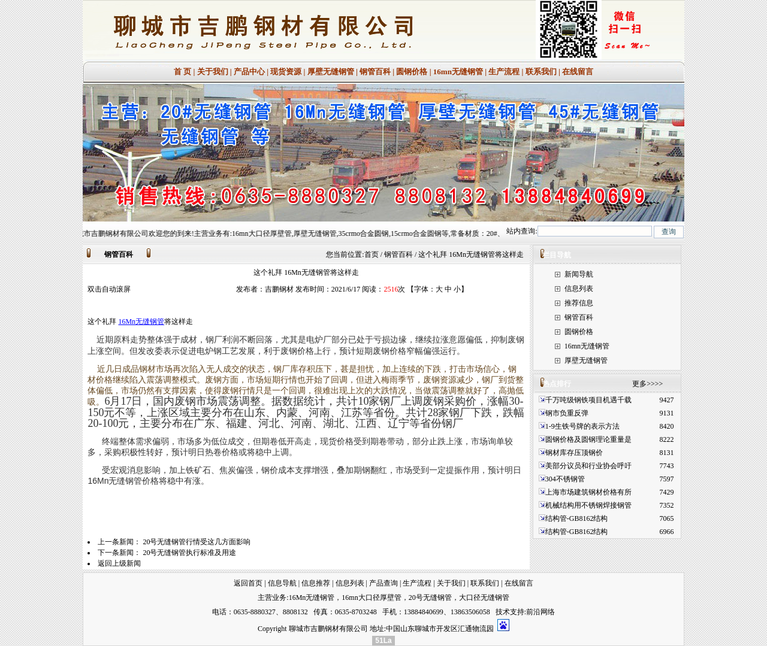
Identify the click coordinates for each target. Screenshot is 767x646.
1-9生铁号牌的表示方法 (582, 426)
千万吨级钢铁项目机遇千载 (588, 400)
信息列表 (578, 288)
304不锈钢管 (565, 479)
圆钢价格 (411, 71)
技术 (503, 612)
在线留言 (577, 71)
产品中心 (249, 71)
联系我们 (541, 71)
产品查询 (383, 583)
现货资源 (285, 71)
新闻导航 (578, 274)
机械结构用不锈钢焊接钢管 (588, 505)
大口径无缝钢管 (484, 597)
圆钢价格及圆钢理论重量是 (588, 439)
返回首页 (248, 583)
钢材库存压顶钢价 (574, 452)
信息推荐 (315, 583)
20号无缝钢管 (430, 597)
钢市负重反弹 (567, 413)
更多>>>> (647, 384)
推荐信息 (578, 303)
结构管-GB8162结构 (576, 518)
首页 (371, 254)
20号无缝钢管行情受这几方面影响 (196, 542)
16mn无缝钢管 (458, 71)
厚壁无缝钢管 (330, 71)
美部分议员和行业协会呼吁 (588, 466)
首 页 (182, 71)
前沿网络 (540, 612)
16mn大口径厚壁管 (371, 597)
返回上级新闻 (119, 563)
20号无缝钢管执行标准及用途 (189, 552)
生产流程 (504, 71)
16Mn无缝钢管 (141, 321)
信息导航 (282, 583)
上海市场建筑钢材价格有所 (588, 492)
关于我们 (212, 71)
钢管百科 (375, 71)
